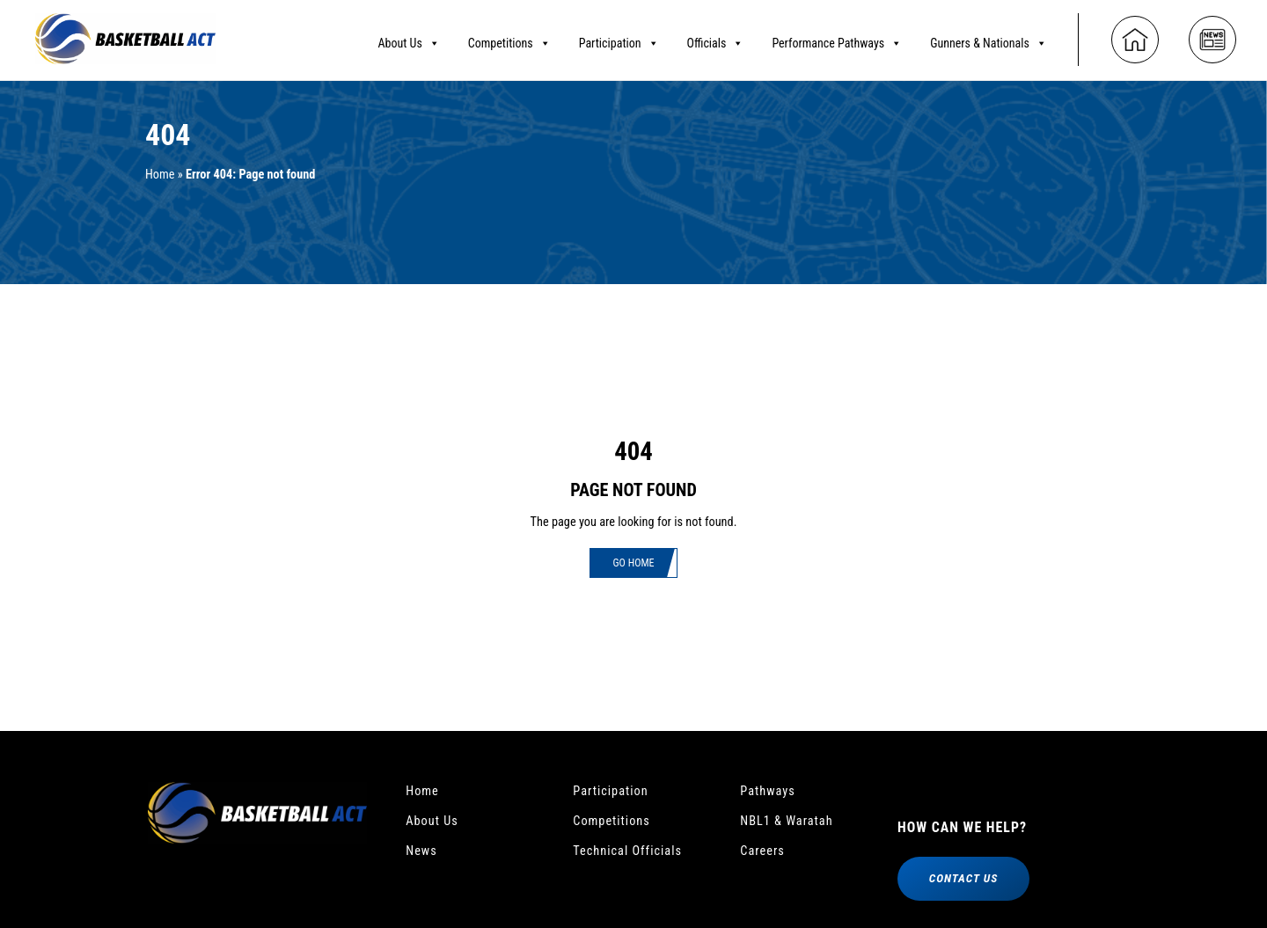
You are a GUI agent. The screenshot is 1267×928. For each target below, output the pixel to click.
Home (161, 174)
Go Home (633, 564)
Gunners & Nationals (988, 39)
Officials (715, 39)
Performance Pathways (837, 39)
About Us (408, 39)
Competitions (509, 39)
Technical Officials (633, 856)
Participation (619, 39)
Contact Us (963, 882)
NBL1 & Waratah (791, 823)
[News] (1212, 37)
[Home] (1135, 37)
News (423, 856)
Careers (765, 856)
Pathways (771, 792)
